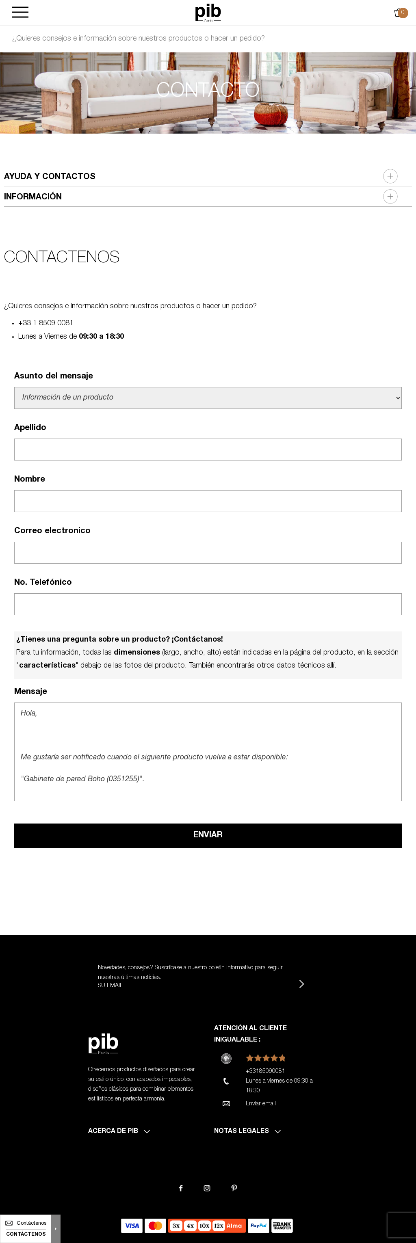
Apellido (30, 428)
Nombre (29, 480)
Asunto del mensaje (53, 377)
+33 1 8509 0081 (46, 323)
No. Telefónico (43, 583)
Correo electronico (52, 531)
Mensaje (30, 692)
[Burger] (20, 13)
